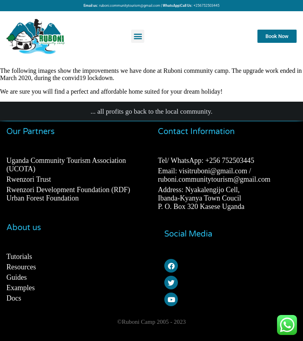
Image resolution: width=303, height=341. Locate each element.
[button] (137, 36)
